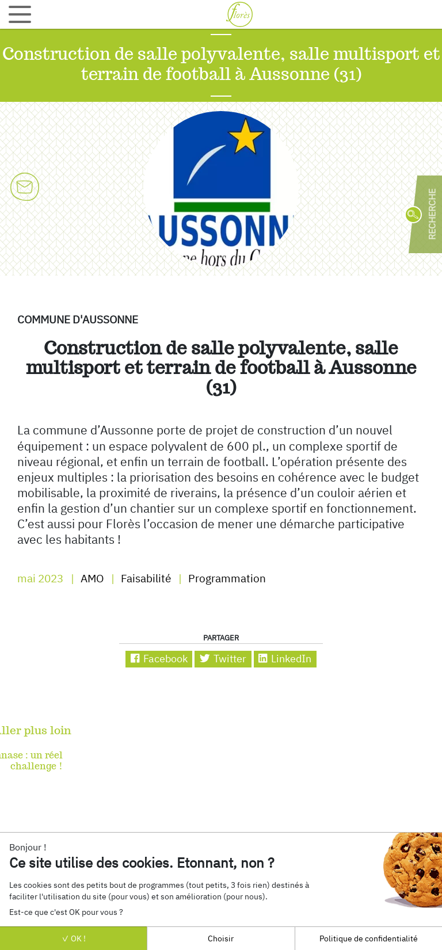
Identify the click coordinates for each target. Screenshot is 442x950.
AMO (91, 578)
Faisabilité (145, 578)
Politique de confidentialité (368, 938)
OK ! (74, 938)
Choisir (221, 938)
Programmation (226, 578)
